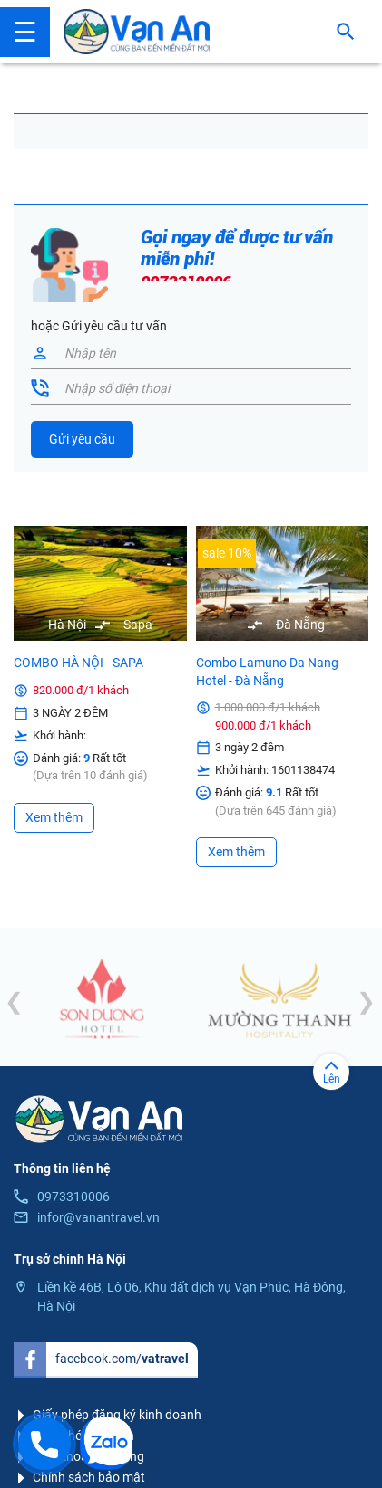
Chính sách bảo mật (89, 1477)
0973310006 (73, 1196)
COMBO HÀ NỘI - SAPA (78, 662)
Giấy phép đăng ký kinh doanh (117, 1414)
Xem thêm (54, 817)
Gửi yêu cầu (82, 439)
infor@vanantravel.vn (98, 1217)
